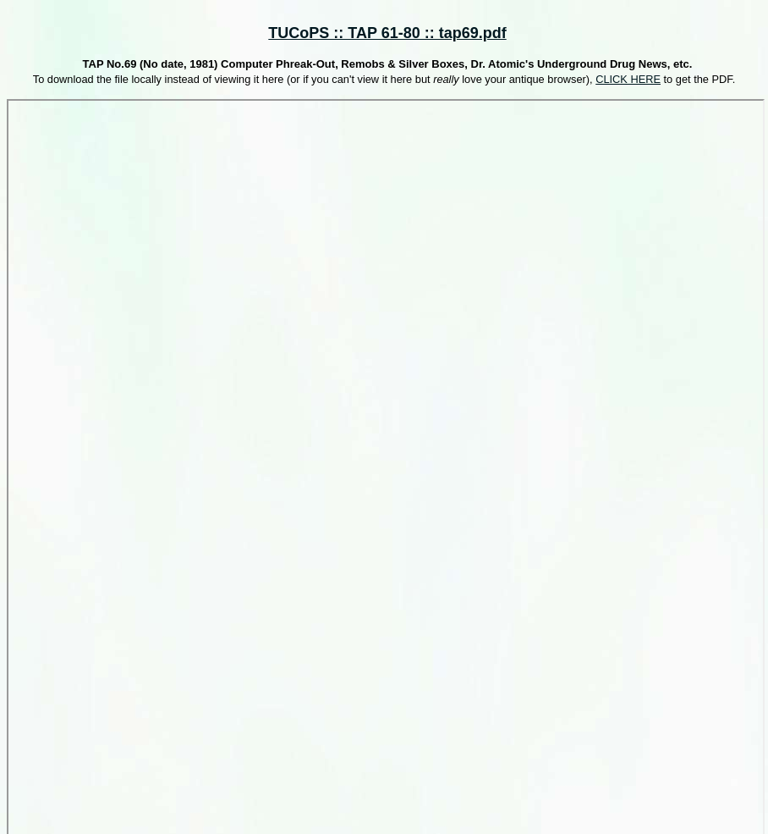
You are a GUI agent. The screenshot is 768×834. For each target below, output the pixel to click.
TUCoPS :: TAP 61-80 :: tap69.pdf (387, 33)
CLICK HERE (628, 79)
